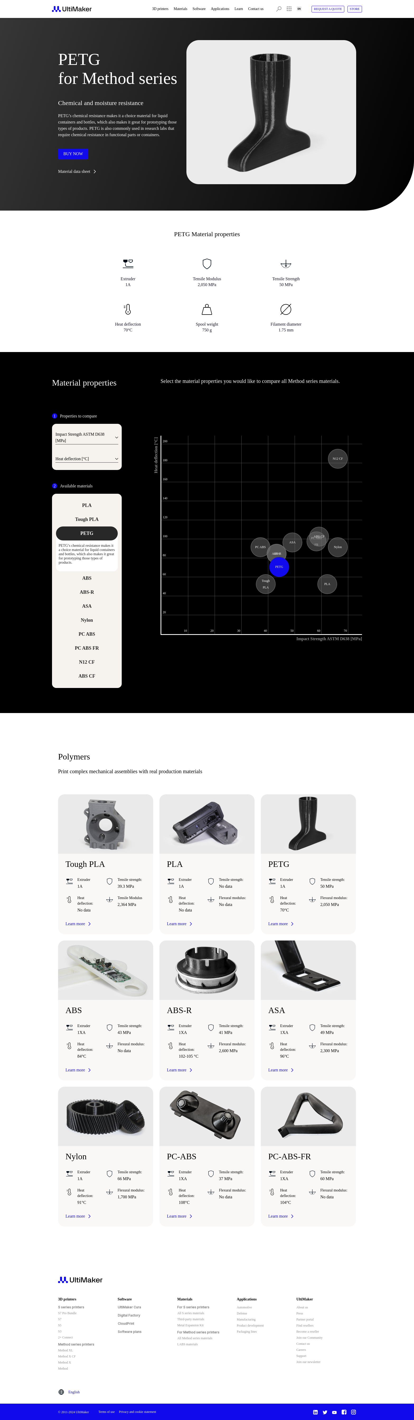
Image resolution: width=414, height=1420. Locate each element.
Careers (301, 1350)
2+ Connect (65, 1337)
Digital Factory (129, 1315)
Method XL (65, 1350)
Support (301, 1356)
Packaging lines (247, 1331)
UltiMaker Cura (129, 1307)
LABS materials (187, 1344)
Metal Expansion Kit (190, 1325)
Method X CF (67, 1356)
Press (299, 1313)
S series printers (71, 1307)
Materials (180, 9)
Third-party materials (190, 1319)
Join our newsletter (308, 1362)
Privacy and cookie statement (137, 1412)
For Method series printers (198, 1332)
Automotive (244, 1307)
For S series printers (193, 1307)
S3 (60, 1331)
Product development (250, 1325)
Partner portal (305, 1319)
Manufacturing (246, 1319)
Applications (220, 9)
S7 (60, 1319)
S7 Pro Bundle (67, 1313)
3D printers (160, 9)
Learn (238, 9)
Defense (242, 1313)
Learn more (75, 924)
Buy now (73, 153)
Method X (64, 1362)
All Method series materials (194, 1338)
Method (63, 1368)
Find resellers (304, 1325)
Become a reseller (307, 1331)
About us (302, 1307)
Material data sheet (74, 171)
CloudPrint (126, 1324)
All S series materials (190, 1313)
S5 (60, 1325)
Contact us (256, 9)
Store (355, 9)
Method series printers (76, 1344)
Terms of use (106, 1412)
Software (198, 9)
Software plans (130, 1332)
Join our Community (309, 1338)
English (74, 1392)
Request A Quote (328, 9)
